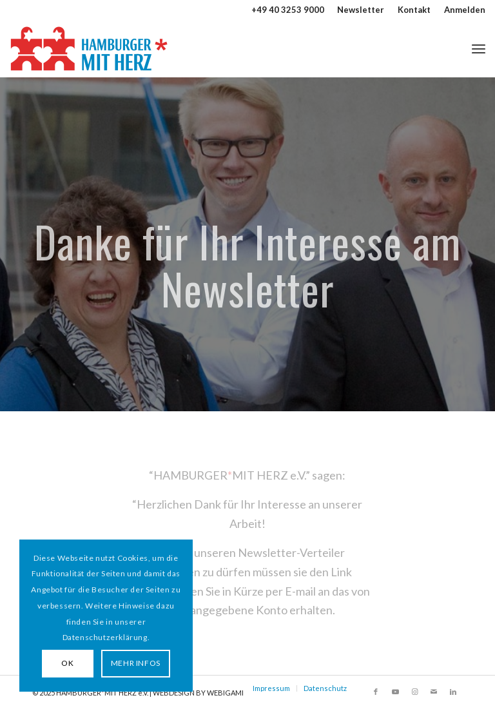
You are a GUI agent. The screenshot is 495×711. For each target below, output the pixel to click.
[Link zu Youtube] (395, 691)
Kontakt (414, 10)
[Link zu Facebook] (375, 691)
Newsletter (360, 10)
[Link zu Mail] (433, 691)
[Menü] (478, 48)
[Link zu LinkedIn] (453, 691)
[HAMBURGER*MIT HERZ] (90, 48)
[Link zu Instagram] (414, 691)
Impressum (271, 688)
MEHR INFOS (135, 663)
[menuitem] (361, 9)
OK (67, 663)
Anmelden (464, 10)
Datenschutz (325, 688)
